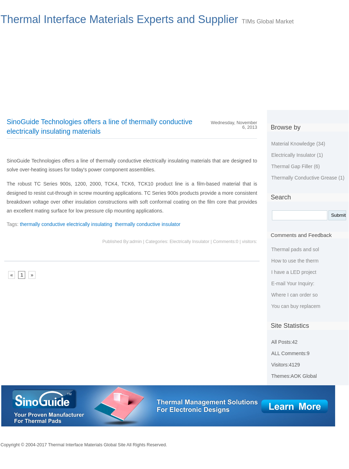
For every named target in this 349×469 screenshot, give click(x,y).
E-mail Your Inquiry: (292, 283)
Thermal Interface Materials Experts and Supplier (119, 19)
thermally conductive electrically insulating (66, 224)
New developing (133, 100)
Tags (283, 100)
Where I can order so (294, 295)
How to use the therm (294, 261)
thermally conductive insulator (147, 224)
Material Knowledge (298, 144)
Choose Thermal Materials (68, 100)
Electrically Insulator (297, 155)
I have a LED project (293, 272)
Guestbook (248, 100)
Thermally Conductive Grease (307, 178)
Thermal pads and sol (295, 249)
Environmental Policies (193, 100)
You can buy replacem (295, 306)
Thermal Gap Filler (295, 166)
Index (16, 100)
